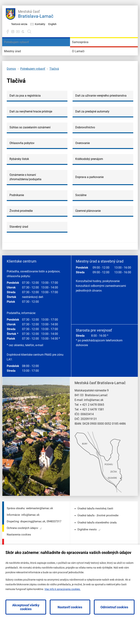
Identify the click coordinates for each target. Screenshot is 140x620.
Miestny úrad (18, 67)
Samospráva (86, 47)
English (52, 24)
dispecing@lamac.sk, (33, 543)
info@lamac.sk (93, 422)
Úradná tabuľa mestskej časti (95, 530)
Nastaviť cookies (70, 607)
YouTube (18, 31)
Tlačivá (54, 90)
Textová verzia (19, 24)
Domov (11, 90)
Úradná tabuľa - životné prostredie (97, 537)
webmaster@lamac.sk (39, 530)
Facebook (7, 31)
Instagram (13, 31)
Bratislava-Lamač (35, 13)
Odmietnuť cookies (114, 607)
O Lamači (83, 67)
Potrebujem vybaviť (24, 47)
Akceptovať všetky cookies (25, 607)
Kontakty (40, 24)
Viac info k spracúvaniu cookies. (62, 589)
